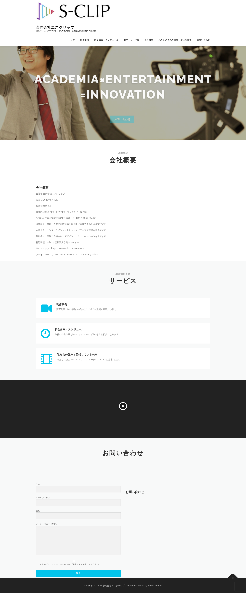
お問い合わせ (203, 40)
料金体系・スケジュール (106, 40)
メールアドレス (78, 539)
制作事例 (84, 40)
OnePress (132, 585)
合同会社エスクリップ (55, 27)
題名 (78, 553)
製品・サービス (131, 40)
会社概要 (148, 40)
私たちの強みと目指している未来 (175, 40)
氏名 (78, 526)
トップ (71, 40)
